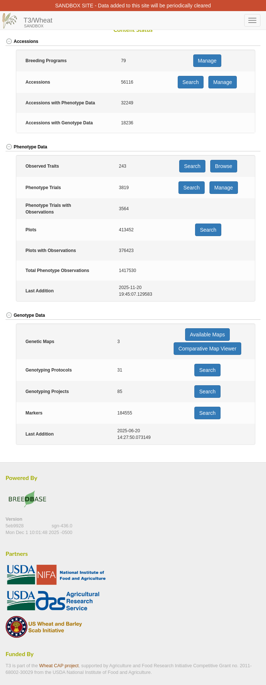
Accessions (22, 41)
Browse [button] (223, 166)
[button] (247, 42)
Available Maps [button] (207, 335)
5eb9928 (15, 525)
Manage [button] (207, 61)
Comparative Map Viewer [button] (207, 349)
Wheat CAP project (59, 665)
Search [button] (191, 82)
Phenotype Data (26, 147)
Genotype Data (25, 315)
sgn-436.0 (62, 525)
